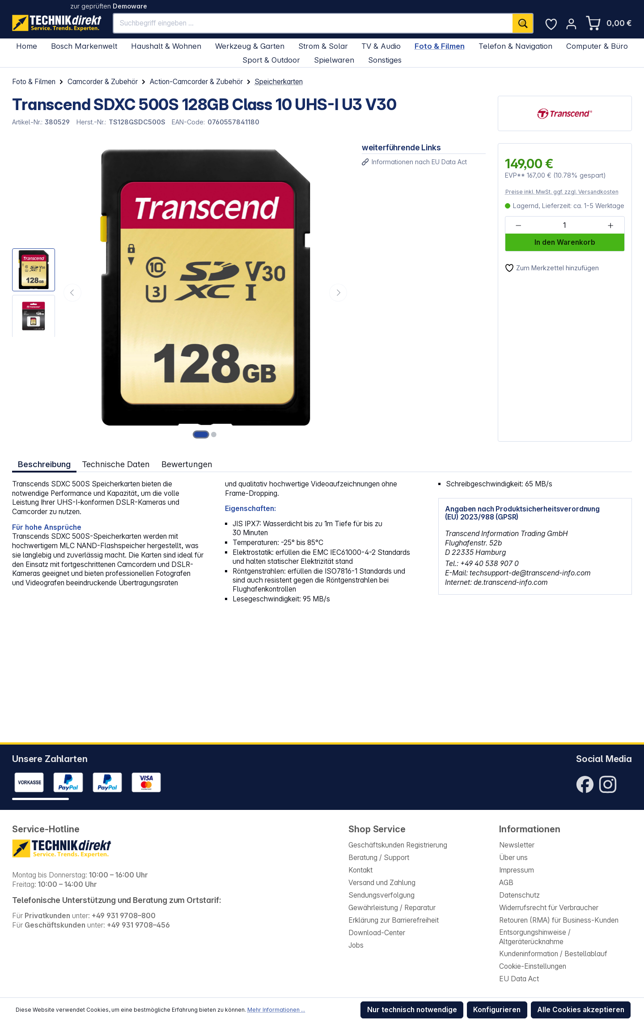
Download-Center (376, 932)
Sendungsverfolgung (381, 895)
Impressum (516, 870)
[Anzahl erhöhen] (610, 225)
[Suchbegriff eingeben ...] (313, 23)
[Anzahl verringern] (518, 225)
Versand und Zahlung (381, 882)
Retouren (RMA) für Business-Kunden (559, 920)
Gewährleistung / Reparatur (392, 907)
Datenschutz (519, 895)
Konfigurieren (497, 1009)
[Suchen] (523, 23)
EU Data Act (519, 979)
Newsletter (516, 845)
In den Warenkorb (564, 242)
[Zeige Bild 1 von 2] (201, 434)
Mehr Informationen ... (276, 1009)
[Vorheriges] (72, 293)
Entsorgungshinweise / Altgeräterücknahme (535, 937)
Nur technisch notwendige (412, 1009)
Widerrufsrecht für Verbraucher (548, 907)
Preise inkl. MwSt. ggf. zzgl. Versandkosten (562, 191)
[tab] (44, 464)
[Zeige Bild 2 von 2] (213, 434)
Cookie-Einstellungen (532, 966)
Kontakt (360, 870)
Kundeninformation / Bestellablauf (553, 954)
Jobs (356, 945)
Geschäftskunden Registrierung (397, 845)
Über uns (513, 857)
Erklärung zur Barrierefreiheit (393, 920)
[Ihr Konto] (571, 24)
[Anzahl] (564, 225)
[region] (181, 292)
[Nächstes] (338, 293)
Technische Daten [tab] (116, 464)
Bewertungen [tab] (186, 464)
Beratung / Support (378, 857)
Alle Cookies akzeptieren (580, 1009)
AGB (506, 882)
